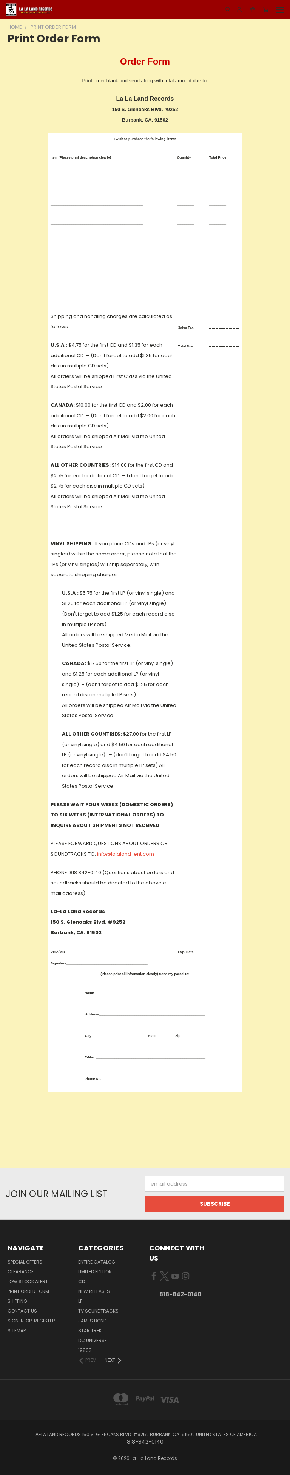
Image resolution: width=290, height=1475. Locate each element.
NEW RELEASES (94, 1291)
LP (80, 1301)
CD (81, 1281)
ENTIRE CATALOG (96, 1262)
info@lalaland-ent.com (125, 854)
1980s (85, 1350)
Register (44, 1321)
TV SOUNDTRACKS (98, 1311)
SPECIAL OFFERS (25, 1262)
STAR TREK (90, 1330)
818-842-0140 (180, 1294)
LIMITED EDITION (95, 1271)
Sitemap (17, 1330)
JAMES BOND (92, 1321)
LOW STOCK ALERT (28, 1281)
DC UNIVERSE (92, 1340)
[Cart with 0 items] (266, 9)
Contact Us (22, 1311)
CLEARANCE (21, 1271)
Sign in (16, 1321)
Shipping (17, 1301)
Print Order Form (28, 1291)
